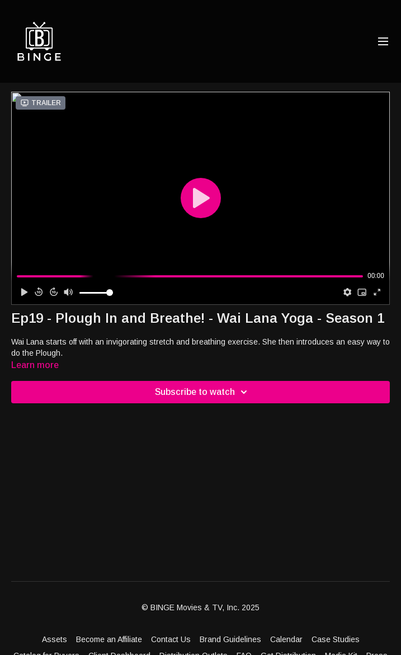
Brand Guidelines (230, 639)
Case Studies (336, 639)
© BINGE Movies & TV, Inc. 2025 (200, 607)
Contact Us (171, 639)
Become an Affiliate (109, 639)
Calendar (286, 639)
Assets (54, 639)
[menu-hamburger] (383, 42)
